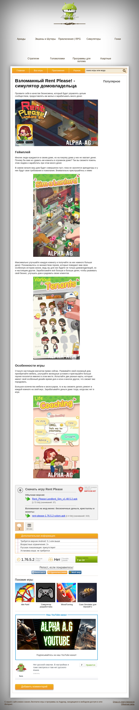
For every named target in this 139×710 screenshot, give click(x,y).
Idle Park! (25, 604)
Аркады (21, 33)
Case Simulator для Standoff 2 (87, 605)
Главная (21, 70)
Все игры (38, 70)
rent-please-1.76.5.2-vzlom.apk (48, 516)
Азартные (105, 52)
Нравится (90, 665)
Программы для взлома (81, 54)
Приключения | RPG (69, 33)
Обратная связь (127, 704)
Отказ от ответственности (123, 702)
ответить (36, 673)
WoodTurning (67, 604)
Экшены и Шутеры (45, 33)
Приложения (58, 70)
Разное (77, 70)
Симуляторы (94, 33)
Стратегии (33, 52)
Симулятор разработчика (46, 605)
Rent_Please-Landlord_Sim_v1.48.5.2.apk (54, 499)
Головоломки (57, 52)
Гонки (118, 33)
